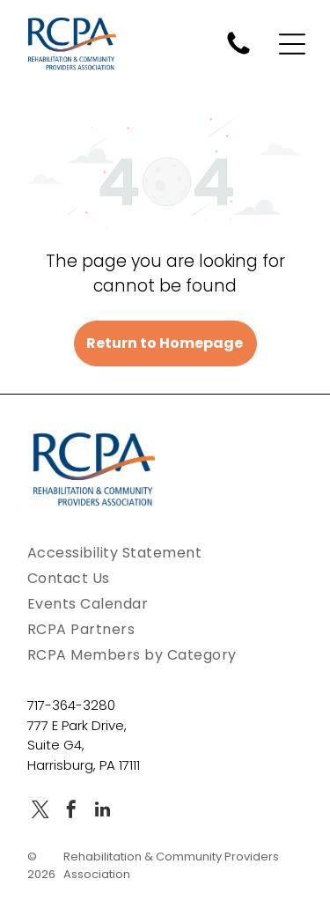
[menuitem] (165, 552)
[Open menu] (292, 44)
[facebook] (71, 811)
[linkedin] (102, 811)
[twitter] (40, 811)
